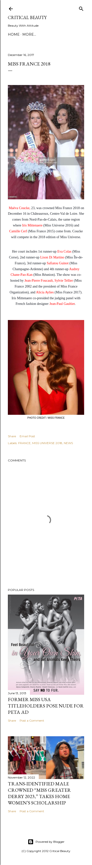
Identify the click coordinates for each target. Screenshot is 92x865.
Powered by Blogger (46, 842)
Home (14, 34)
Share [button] (12, 436)
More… (29, 34)
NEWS (68, 443)
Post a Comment (32, 720)
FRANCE (24, 443)
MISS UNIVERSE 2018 (47, 443)
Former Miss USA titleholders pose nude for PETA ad (46, 705)
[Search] (81, 7)
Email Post (27, 436)
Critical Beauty (27, 17)
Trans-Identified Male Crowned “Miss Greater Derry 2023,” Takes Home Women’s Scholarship (39, 793)
